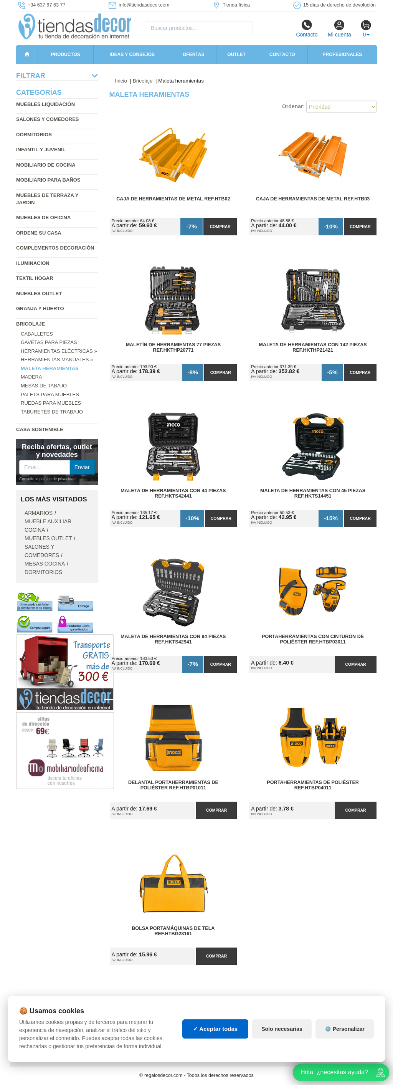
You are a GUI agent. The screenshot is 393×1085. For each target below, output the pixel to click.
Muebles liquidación (45, 104)
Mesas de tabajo (44, 386)
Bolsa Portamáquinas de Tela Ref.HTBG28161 (173, 931)
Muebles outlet (39, 293)
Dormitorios (34, 134)
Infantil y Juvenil (41, 149)
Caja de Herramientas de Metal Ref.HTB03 (313, 199)
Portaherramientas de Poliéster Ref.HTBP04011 (313, 785)
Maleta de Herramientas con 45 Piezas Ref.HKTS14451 (312, 493)
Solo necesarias (281, 1029)
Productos (65, 54)
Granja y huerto (40, 308)
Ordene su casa (38, 233)
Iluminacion (33, 263)
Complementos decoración (55, 248)
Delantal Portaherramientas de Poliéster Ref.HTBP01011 (173, 785)
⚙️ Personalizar (345, 1029)
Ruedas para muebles (51, 403)
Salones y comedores (47, 119)
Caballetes (37, 334)
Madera (31, 377)
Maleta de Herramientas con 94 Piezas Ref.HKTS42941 (173, 639)
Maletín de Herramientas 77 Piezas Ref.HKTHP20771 (173, 347)
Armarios (39, 513)
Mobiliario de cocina (46, 165)
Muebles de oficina (43, 217)
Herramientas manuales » (57, 359)
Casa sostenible (39, 429)
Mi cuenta (339, 28)
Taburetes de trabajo (52, 412)
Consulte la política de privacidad (47, 479)
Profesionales (342, 54)
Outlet (236, 54)
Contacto (306, 28)
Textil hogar (34, 278)
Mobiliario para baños (48, 180)
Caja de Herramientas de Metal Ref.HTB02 (173, 199)
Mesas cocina (45, 564)
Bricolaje (30, 324)
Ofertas (193, 54)
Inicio (121, 81)
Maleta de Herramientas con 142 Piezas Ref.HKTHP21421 (313, 347)
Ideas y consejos (132, 54)
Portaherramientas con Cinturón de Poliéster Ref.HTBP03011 (313, 639)
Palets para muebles (50, 394)
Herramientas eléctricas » (59, 351)
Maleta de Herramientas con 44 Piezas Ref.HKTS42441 (173, 493)
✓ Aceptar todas (215, 1028)
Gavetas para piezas (49, 342)
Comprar (220, 226)
